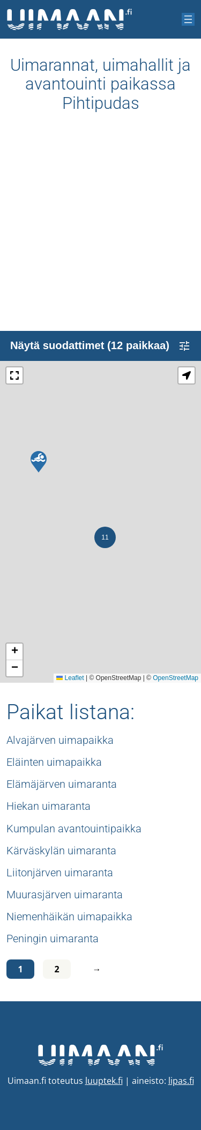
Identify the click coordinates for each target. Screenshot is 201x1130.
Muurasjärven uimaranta (64, 894)
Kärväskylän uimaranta (61, 850)
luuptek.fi (104, 1081)
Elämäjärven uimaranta (61, 784)
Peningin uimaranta (52, 938)
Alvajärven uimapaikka (60, 740)
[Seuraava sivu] (94, 969)
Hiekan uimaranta (48, 806)
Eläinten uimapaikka (54, 762)
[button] (39, 461)
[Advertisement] (100, 230)
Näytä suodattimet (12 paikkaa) (100, 345)
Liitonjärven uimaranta (59, 872)
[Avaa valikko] (188, 19)
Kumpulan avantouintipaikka (74, 828)
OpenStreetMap (175, 678)
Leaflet (70, 678)
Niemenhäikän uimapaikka (69, 916)
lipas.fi (181, 1081)
